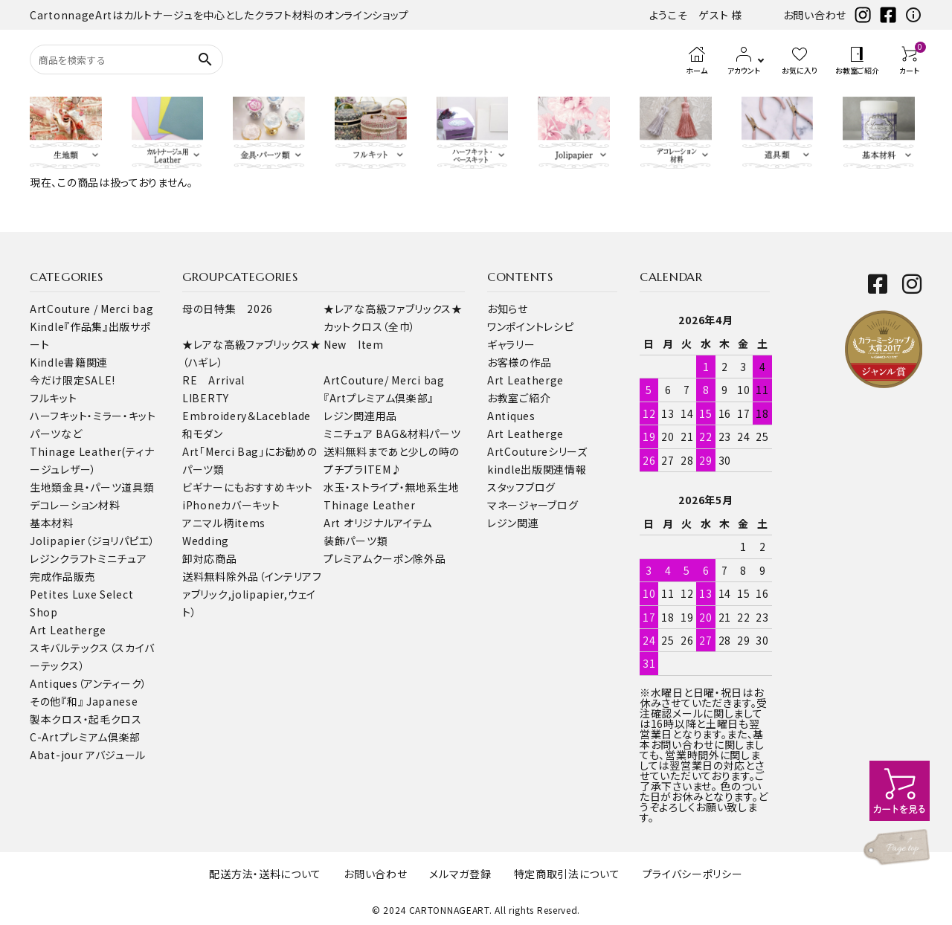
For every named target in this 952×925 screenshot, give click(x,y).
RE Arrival (213, 380)
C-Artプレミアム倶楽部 (85, 736)
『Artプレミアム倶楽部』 (379, 397)
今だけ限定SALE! (72, 380)
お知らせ (507, 308)
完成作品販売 (62, 576)
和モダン (202, 433)
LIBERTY (205, 397)
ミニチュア (122, 558)
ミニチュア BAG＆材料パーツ (392, 433)
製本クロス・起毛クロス (86, 719)
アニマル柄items (224, 522)
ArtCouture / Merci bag (91, 308)
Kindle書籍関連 (69, 362)
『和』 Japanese (99, 701)
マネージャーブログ (532, 504)
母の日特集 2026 (227, 308)
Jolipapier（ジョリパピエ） (92, 540)
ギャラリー (511, 344)
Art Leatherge (68, 629)
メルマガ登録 (460, 873)
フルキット (53, 397)
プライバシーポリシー (693, 873)
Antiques (511, 415)
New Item (354, 344)
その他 (45, 701)
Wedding (205, 540)
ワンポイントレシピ (530, 326)
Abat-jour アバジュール (88, 754)
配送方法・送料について (265, 873)
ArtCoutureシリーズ (537, 451)
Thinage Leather (370, 504)
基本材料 (52, 522)
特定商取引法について (567, 873)
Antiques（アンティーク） (88, 683)
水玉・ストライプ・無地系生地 (392, 487)
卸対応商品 (209, 558)
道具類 (137, 487)
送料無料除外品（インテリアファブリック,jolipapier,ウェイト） (252, 594)
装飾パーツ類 (355, 540)
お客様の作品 (519, 362)
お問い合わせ (814, 14)
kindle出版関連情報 (536, 469)
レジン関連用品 (360, 415)
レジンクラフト (63, 558)
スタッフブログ (521, 487)
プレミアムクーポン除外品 (385, 558)
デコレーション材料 (75, 504)
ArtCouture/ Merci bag (384, 380)
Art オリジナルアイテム (378, 522)
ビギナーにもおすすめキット (247, 487)
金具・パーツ (91, 487)
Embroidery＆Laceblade (246, 415)
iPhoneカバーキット (231, 504)
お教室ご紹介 (518, 397)
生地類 (46, 487)
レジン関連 (513, 522)
